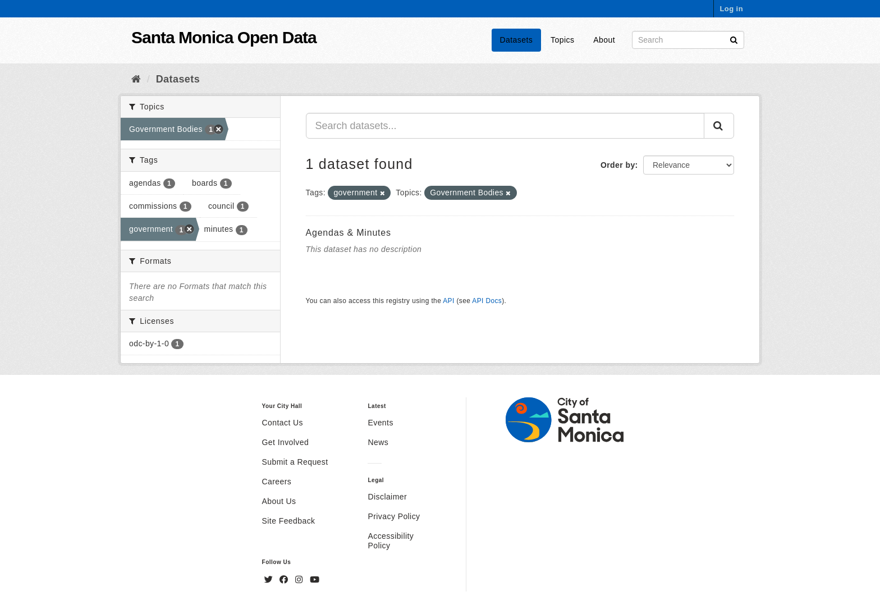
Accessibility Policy (391, 540)
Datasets (516, 39)
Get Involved (285, 442)
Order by (618, 165)
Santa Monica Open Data (224, 37)
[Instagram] (300, 579)
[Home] (136, 79)
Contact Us (282, 422)
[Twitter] (270, 579)
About (604, 39)
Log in (731, 8)
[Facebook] (285, 579)
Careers (277, 481)
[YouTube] (315, 579)
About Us (279, 501)
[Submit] (734, 39)
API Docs (487, 301)
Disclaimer (387, 496)
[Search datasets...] (505, 126)
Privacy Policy (394, 516)
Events (380, 422)
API (448, 301)
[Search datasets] (688, 40)
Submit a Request (295, 461)
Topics (562, 39)
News (378, 442)
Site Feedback (288, 520)
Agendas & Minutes (348, 232)
